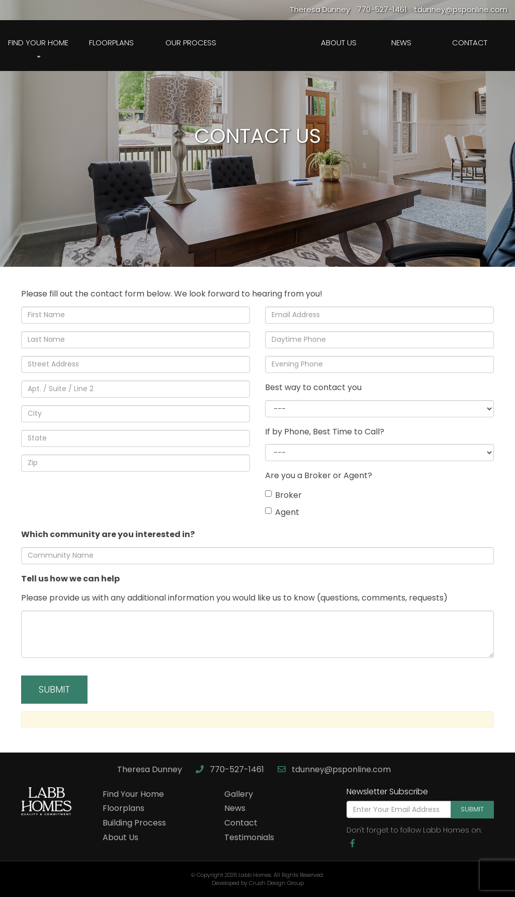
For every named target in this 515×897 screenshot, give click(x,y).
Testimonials (249, 837)
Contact (469, 42)
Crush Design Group (276, 883)
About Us (339, 42)
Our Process (190, 42)
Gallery (238, 794)
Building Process (134, 823)
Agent (282, 512)
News (401, 42)
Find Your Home (133, 794)
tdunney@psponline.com (334, 769)
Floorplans (111, 42)
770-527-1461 (231, 769)
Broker (283, 495)
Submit (472, 809)
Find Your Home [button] (38, 47)
